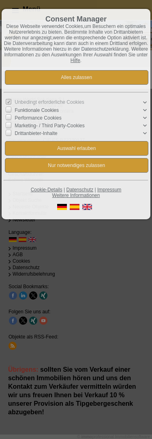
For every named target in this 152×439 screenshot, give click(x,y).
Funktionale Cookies (37, 110)
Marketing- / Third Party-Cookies (50, 125)
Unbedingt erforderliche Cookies (49, 102)
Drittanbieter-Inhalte (36, 133)
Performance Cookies (38, 118)
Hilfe (75, 60)
